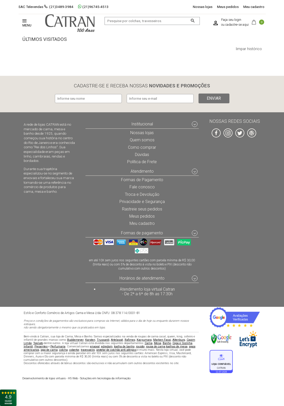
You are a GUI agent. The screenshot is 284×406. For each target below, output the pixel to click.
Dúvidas (142, 153)
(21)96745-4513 (93, 7)
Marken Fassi (162, 339)
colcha (63, 349)
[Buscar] (192, 21)
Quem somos (142, 139)
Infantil (28, 346)
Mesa (157, 343)
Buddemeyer (75, 339)
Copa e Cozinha (182, 343)
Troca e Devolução (142, 193)
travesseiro (88, 349)
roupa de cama (155, 346)
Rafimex (130, 339)
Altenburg (179, 339)
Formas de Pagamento (142, 179)
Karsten (90, 339)
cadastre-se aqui (237, 24)
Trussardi (103, 339)
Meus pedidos (228, 7)
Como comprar (142, 146)
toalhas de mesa (176, 346)
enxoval (95, 346)
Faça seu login (231, 20)
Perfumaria (57, 346)
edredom (107, 346)
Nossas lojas (202, 7)
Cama (148, 343)
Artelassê (117, 339)
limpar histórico (249, 49)
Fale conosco (142, 186)
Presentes (41, 346)
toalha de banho (124, 346)
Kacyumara (144, 339)
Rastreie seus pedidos (142, 208)
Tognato (38, 343)
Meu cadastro (253, 7)
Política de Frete (142, 161)
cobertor (74, 349)
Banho (167, 343)
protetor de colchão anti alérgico (116, 349)
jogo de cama (49, 349)
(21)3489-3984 (61, 7)
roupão (140, 346)
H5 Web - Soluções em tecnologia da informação (76, 378)
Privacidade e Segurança (142, 201)
